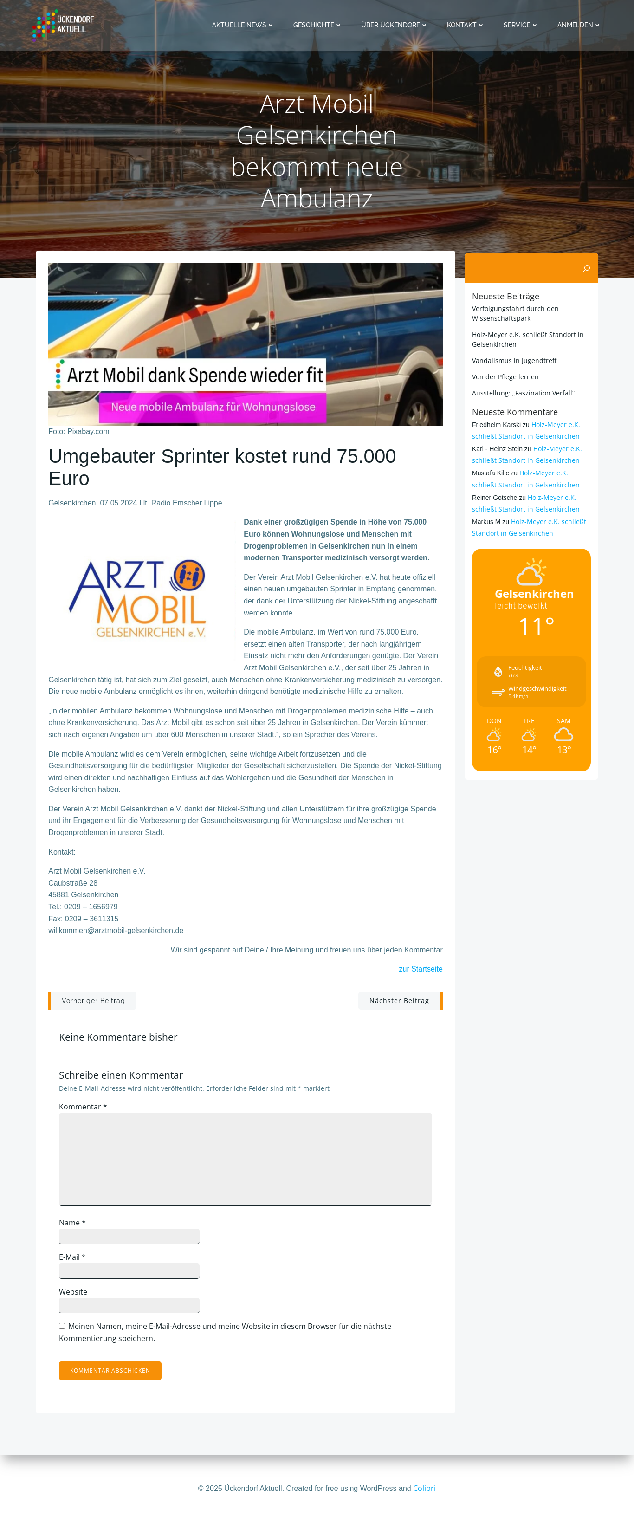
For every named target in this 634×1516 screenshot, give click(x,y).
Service (522, 25)
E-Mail (76, 1261)
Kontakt (467, 25)
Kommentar (87, 1111)
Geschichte (319, 25)
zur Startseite (420, 972)
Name (76, 1227)
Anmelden (581, 25)
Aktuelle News (244, 25)
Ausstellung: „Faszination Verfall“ (522, 392)
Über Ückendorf (396, 25)
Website (77, 1296)
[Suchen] (588, 268)
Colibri (424, 1488)
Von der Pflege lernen (504, 376)
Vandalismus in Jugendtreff (513, 360)
